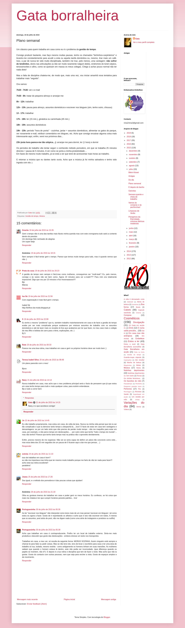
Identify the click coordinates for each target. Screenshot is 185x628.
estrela (25, 454)
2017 (129, 140)
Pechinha (138, 384)
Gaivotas (132, 191)
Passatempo (128, 384)
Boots (138, 307)
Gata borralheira (67, 15)
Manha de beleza (134, 362)
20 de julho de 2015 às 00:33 (39, 345)
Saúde (126, 394)
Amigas (131, 176)
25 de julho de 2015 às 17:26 (40, 477)
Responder (26, 245)
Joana (24, 477)
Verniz (138, 407)
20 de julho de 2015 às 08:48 (52, 360)
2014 (129, 251)
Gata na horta (139, 352)
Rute (24, 345)
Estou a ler (133, 341)
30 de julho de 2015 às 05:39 (48, 530)
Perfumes (128, 389)
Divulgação (138, 322)
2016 (129, 144)
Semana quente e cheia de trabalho (135, 196)
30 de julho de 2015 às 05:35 (48, 509)
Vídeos (126, 409)
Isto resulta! (139, 360)
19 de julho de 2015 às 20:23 (47, 271)
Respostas (29, 398)
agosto (132, 166)
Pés (139, 389)
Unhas (137, 399)
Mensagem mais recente (27, 599)
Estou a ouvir (130, 344)
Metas (138, 365)
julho (131, 169)
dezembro (133, 151)
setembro (133, 162)
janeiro (132, 247)
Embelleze (140, 339)
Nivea (138, 368)
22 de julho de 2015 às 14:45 (37, 420)
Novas (139, 376)
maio (131, 232)
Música (42, 216)
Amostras (135, 304)
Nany (24, 380)
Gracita (25, 230)
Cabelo (127, 310)
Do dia (131, 180)
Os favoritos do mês (132, 381)
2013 (129, 255)
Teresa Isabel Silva (30, 360)
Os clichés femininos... (132, 378)
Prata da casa (28, 271)
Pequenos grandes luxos (132, 386)
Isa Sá (24, 296)
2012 (129, 259)
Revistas (138, 392)
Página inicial (69, 599)
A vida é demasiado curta (134, 299)
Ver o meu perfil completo (143, 42)
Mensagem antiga (108, 599)
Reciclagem (128, 392)
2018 (129, 137)
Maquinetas (128, 365)
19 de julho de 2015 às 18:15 (43, 253)
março (132, 239)
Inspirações (127, 360)
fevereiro (133, 243)
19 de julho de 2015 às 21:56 (40, 296)
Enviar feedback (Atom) (37, 604)
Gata (30, 402)
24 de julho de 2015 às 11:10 (41, 454)
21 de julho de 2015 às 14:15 (48, 402)
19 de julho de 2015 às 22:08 (36, 319)
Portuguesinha (28, 509)
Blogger (107, 617)
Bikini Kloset (133, 172)
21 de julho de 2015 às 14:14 (39, 380)
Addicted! (130, 302)
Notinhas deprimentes (134, 370)
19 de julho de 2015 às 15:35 (41, 230)
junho (131, 228)
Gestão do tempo (31, 216)
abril (131, 236)
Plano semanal (134, 183)
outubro (132, 158)
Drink (131, 328)
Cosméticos (132, 318)
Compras (127, 315)
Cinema (138, 313)
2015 (129, 148)
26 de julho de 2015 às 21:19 (43, 492)
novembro (133, 154)
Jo (23, 420)
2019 (129, 133)
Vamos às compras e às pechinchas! (135, 205)
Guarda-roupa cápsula (132, 357)
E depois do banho (136, 187)
